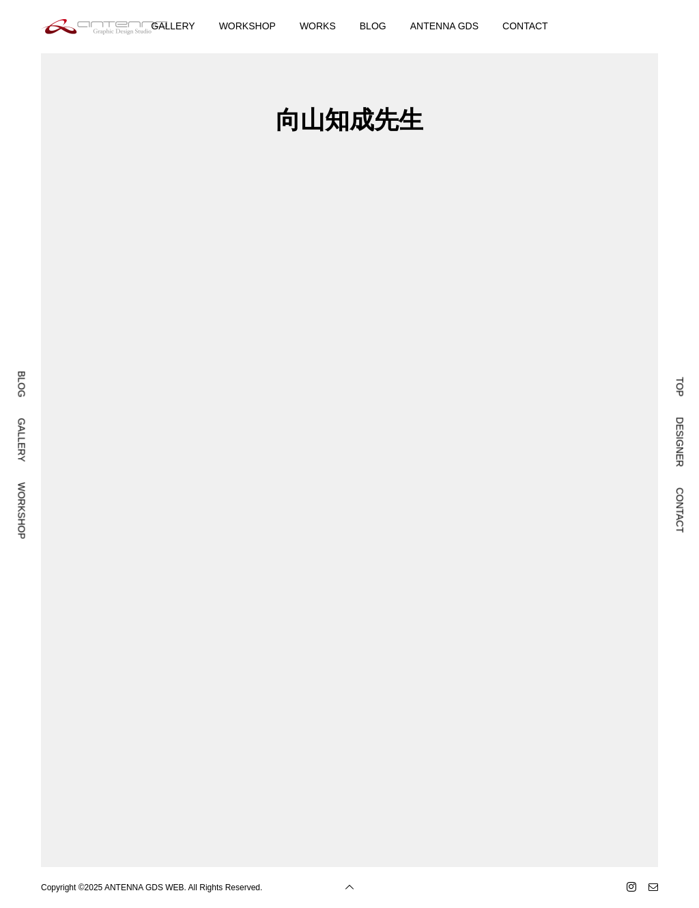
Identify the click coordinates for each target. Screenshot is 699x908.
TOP (679, 387)
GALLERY (173, 25)
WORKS (318, 25)
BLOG (373, 25)
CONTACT (525, 25)
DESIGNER (679, 442)
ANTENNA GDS (444, 25)
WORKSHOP (247, 25)
